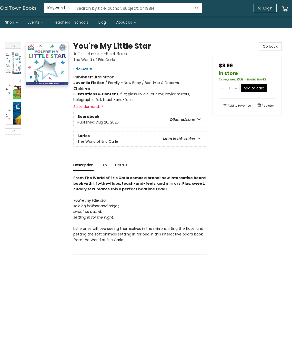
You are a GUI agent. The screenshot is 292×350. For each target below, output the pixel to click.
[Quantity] (229, 88)
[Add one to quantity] (236, 88)
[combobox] (59, 8)
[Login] (265, 8)
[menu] (146, 22)
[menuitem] (11, 22)
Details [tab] (121, 165)
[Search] (197, 8)
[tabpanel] (140, 215)
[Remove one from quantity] (222, 88)
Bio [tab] (104, 165)
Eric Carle (83, 68)
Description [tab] (83, 165)
